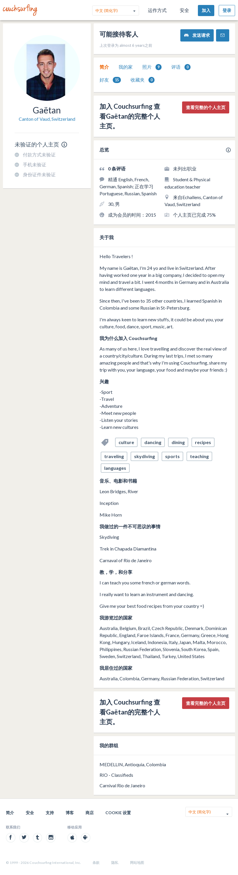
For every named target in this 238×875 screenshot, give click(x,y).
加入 (206, 10)
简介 (104, 67)
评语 (181, 67)
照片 (152, 67)
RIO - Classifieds (116, 775)
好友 (110, 80)
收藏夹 (143, 80)
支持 (50, 812)
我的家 (126, 67)
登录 (226, 10)
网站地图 (137, 862)
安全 (184, 10)
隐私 (114, 862)
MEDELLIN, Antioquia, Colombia (133, 764)
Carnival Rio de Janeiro (122, 785)
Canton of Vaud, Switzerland (47, 119)
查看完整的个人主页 (205, 107)
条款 (96, 862)
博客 (70, 812)
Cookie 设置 (118, 812)
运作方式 (157, 10)
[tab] (104, 66)
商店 (89, 812)
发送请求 (197, 35)
